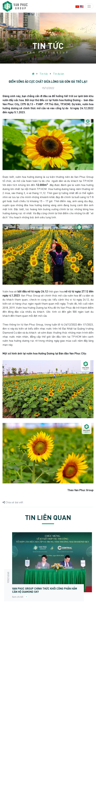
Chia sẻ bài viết (13, 502)
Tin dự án (58, 73)
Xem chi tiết (20, 596)
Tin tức (44, 73)
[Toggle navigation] (89, 6)
